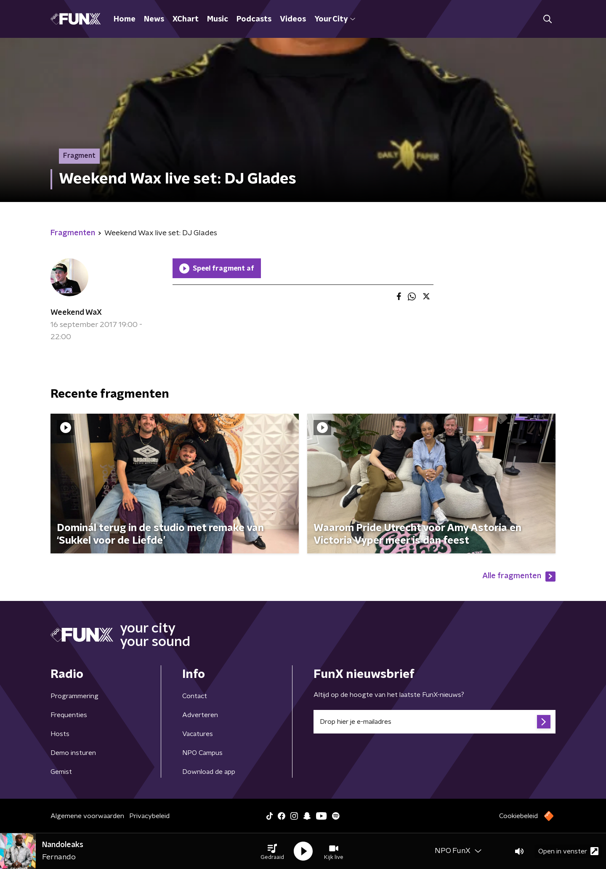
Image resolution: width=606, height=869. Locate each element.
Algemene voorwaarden (87, 816)
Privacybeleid (149, 816)
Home (125, 19)
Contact (194, 696)
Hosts (59, 734)
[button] (272, 851)
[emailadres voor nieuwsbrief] (435, 721)
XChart (186, 19)
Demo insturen (73, 752)
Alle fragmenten (519, 576)
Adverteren (200, 715)
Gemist (61, 771)
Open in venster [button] (568, 851)
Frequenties (68, 715)
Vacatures (197, 734)
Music (217, 19)
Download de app (208, 771)
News (154, 19)
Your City (334, 19)
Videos (293, 19)
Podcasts (254, 19)
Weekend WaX (76, 312)
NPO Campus (202, 752)
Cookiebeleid (518, 816)
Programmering (74, 696)
